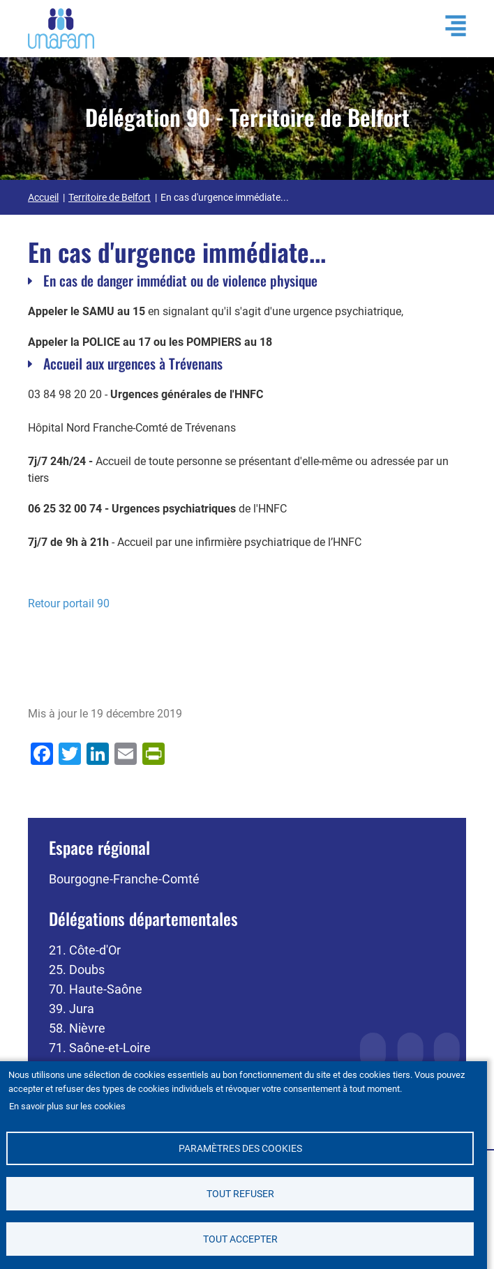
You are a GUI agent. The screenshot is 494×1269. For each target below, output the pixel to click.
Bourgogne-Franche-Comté (124, 879)
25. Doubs (77, 969)
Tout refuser (240, 1193)
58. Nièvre (77, 1028)
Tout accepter (240, 1239)
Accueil (43, 197)
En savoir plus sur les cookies (67, 1106)
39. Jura (71, 1008)
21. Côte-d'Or (85, 950)
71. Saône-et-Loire (100, 1047)
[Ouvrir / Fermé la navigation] (448, 25)
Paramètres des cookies (240, 1147)
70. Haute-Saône (95, 989)
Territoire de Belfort (109, 197)
